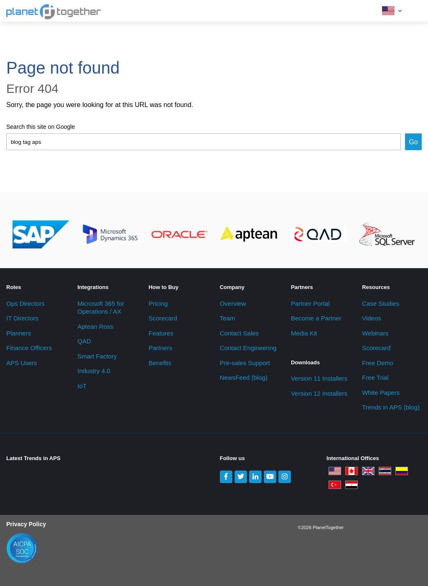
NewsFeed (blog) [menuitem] (244, 377)
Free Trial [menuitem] (375, 377)
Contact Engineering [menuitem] (248, 347)
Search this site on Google (40, 126)
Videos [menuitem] (371, 318)
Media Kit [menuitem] (304, 333)
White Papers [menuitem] (381, 392)
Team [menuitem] (227, 318)
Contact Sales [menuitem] (239, 333)
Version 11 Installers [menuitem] (319, 378)
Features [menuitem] (160, 333)
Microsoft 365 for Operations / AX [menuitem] (100, 307)
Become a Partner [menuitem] (316, 318)
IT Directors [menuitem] (22, 318)
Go (413, 142)
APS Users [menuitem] (21, 362)
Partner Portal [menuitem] (310, 303)
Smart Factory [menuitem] (97, 356)
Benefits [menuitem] (159, 362)
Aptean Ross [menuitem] (95, 326)
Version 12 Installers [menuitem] (319, 393)
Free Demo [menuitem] (377, 362)
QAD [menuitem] (84, 341)
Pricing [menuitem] (158, 303)
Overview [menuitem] (233, 303)
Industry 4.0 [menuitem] (93, 370)
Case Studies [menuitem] (380, 303)
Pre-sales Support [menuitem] (245, 362)
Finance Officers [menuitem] (29, 347)
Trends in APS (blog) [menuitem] (391, 407)
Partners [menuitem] (160, 347)
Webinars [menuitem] (375, 333)
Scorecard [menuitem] (162, 318)
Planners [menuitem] (18, 333)
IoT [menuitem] (82, 385)
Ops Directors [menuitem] (25, 303)
